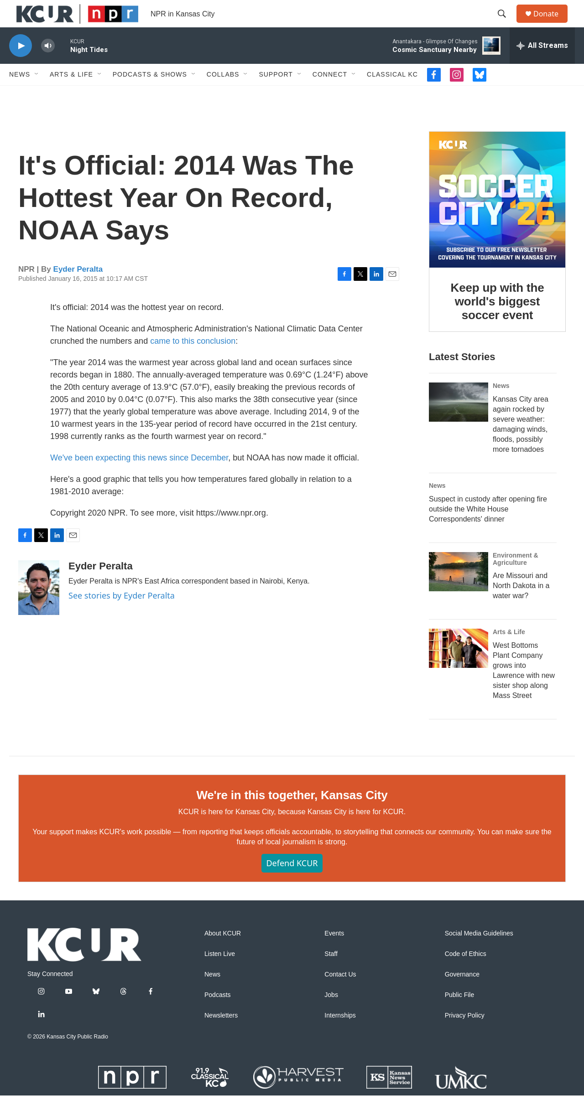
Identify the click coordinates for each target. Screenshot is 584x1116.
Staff (331, 974)
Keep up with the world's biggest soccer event (497, 321)
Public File (459, 1015)
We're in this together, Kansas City (291, 815)
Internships (339, 1036)
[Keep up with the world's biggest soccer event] (497, 220)
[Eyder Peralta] (38, 608)
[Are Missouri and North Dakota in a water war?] (458, 592)
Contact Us (340, 995)
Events (334, 954)
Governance (462, 995)
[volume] (48, 66)
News (19, 94)
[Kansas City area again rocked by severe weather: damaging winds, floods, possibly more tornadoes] (458, 422)
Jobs (331, 1015)
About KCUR (222, 954)
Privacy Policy (465, 1036)
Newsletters (221, 1036)
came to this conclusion (192, 361)
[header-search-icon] (506, 24)
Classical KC (392, 94)
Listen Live (219, 974)
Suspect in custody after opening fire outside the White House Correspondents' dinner (488, 529)
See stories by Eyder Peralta (121, 615)
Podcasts (217, 1015)
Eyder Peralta (78, 289)
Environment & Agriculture (515, 579)
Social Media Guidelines (479, 954)
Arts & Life (71, 94)
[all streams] (542, 66)
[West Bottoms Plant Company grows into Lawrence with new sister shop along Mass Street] (458, 668)
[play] (20, 66)
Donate (551, 24)
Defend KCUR (292, 883)
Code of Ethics (465, 974)
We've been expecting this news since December (139, 478)
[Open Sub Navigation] (37, 94)
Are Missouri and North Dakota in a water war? (521, 606)
